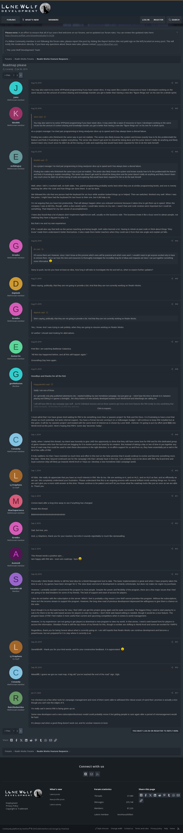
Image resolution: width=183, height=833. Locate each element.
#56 (176, 667)
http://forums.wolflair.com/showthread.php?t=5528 (29, 35)
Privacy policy (156, 828)
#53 (176, 548)
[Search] (174, 19)
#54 (176, 574)
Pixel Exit (65, 828)
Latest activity (56, 804)
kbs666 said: (39, 160)
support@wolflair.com (107, 44)
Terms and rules (141, 828)
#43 (176, 151)
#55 (176, 642)
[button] (18, 19)
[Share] (172, 83)
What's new (32, 19)
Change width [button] (116, 828)
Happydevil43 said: (42, 384)
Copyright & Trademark (17, 808)
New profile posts (58, 799)
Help (166, 828)
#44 (176, 240)
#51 (176, 496)
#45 (176, 278)
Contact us (128, 828)
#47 (176, 342)
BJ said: (37, 249)
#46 (176, 304)
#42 (176, 108)
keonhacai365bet (125, 814)
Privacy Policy (12, 805)
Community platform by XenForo (27, 828)
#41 (176, 83)
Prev (8, 75)
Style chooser (102, 828)
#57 (176, 693)
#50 (176, 470)
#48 (176, 369)
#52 (176, 523)
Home (172, 828)
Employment (12, 802)
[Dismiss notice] (177, 32)
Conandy (9, 69)
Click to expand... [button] (104, 408)
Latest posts (56, 794)
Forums (11, 19)
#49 (176, 434)
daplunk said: (39, 313)
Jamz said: (38, 117)
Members (54, 19)
